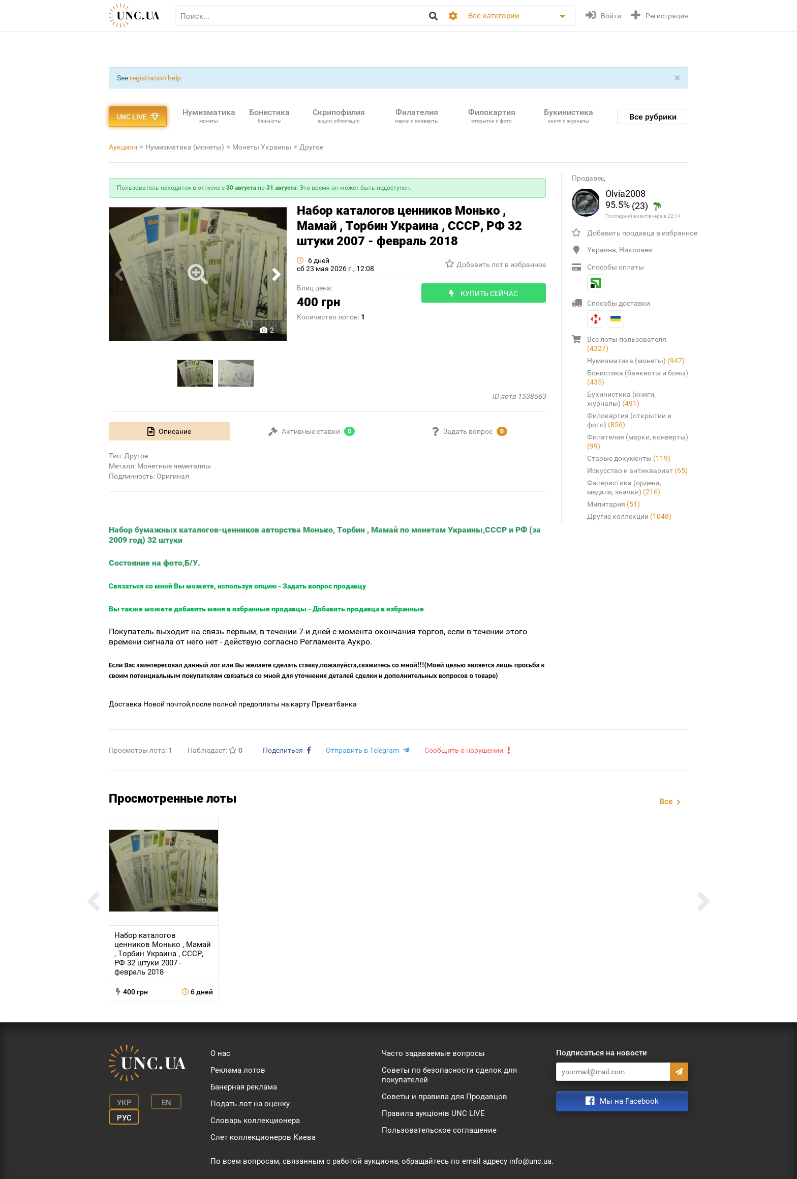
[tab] (169, 431)
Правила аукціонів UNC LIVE (433, 1113)
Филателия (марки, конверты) (637, 441)
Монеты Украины (261, 147)
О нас (220, 1053)
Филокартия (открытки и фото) (629, 420)
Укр (124, 1102)
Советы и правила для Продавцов (444, 1096)
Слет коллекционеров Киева (263, 1137)
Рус (124, 1118)
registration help (155, 78)
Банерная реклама (243, 1087)
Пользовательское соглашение (439, 1130)
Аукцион (123, 147)
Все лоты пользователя (626, 343)
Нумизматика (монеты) (184, 147)
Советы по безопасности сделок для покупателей (449, 1075)
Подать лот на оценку (250, 1103)
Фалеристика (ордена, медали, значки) (624, 487)
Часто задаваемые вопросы (433, 1053)
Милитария (613, 504)
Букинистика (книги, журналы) (621, 398)
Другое (311, 147)
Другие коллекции (629, 516)
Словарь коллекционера (255, 1120)
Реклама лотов (237, 1070)
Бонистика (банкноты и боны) (637, 377)
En (166, 1102)
